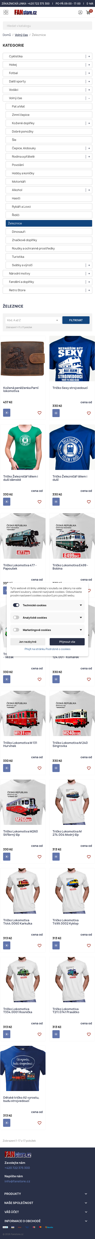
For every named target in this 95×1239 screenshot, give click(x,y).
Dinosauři (18, 232)
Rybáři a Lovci (21, 207)
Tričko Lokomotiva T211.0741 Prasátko (66, 1011)
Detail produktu (6, 413)
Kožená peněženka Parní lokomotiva (20, 389)
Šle (14, 140)
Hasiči (16, 198)
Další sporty (17, 81)
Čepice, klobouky (24, 148)
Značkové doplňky (24, 240)
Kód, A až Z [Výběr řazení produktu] (33, 320)
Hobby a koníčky (23, 173)
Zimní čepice (21, 115)
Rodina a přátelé (23, 157)
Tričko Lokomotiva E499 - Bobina (70, 567)
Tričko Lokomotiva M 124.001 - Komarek (67, 656)
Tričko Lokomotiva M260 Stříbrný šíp (20, 833)
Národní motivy (19, 273)
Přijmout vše (67, 641)
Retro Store (17, 290)
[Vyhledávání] (47, 25)
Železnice (15, 223)
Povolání (18, 165)
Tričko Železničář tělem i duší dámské (20, 478)
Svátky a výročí (22, 265)
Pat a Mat (18, 106)
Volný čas (15, 98)
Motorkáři (19, 182)
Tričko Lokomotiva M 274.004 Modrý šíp (67, 833)
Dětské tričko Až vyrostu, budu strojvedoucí (21, 1099)
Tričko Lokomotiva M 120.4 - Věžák (22, 656)
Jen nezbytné (27, 641)
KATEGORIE (13, 45)
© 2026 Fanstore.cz (13, 1234)
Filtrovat (76, 320)
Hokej (13, 65)
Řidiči (15, 215)
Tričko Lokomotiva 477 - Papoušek (20, 567)
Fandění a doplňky (21, 282)
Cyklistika (15, 56)
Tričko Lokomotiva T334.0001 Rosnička (17, 1011)
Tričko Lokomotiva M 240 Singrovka (70, 744)
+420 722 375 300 (38, 3)
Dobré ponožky (22, 131)
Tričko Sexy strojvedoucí (70, 388)
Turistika (18, 257)
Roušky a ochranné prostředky (33, 248)
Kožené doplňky (23, 123)
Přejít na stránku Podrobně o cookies (48, 649)
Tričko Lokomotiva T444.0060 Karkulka (17, 922)
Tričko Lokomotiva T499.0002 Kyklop (66, 922)
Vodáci (13, 90)
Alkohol (17, 190)
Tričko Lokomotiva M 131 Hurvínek (20, 744)
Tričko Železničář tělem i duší (70, 478)
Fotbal (13, 73)
